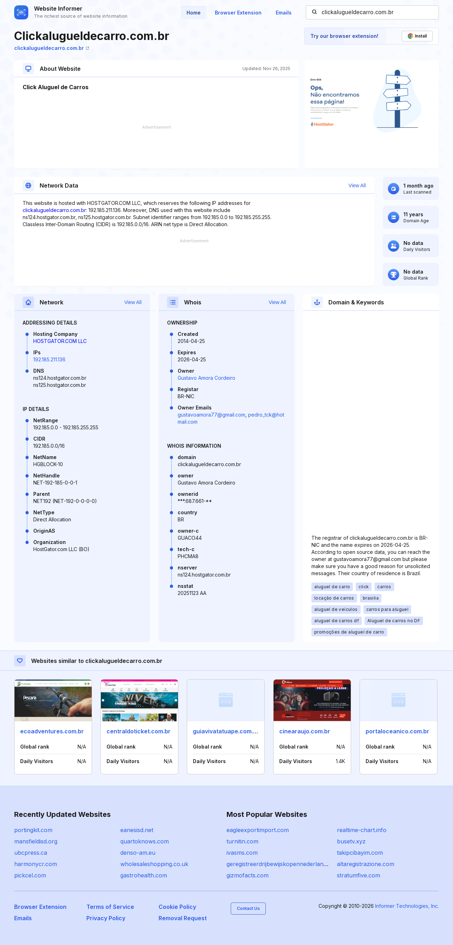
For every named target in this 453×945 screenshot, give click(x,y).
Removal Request (183, 918)
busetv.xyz (351, 841)
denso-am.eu (137, 852)
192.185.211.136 (49, 359)
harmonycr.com (35, 863)
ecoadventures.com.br (52, 731)
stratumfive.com (358, 875)
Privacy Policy (105, 918)
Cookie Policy (177, 906)
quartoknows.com (144, 841)
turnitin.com (242, 841)
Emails (284, 13)
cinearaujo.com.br (304, 731)
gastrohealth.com (143, 875)
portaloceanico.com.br (397, 731)
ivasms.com (242, 852)
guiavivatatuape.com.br (226, 731)
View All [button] (357, 185)
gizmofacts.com (247, 875)
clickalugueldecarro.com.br (51, 48)
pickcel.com (30, 875)
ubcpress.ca (30, 852)
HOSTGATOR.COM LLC (60, 341)
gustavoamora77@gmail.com (211, 415)
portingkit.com (33, 830)
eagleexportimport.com (257, 830)
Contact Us (248, 908)
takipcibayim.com (360, 852)
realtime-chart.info (361, 830)
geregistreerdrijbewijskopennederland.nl (279, 863)
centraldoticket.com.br (139, 731)
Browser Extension (238, 13)
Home (194, 13)
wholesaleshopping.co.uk (154, 863)
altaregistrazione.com (365, 863)
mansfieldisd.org (35, 841)
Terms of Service (110, 906)
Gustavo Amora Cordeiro (206, 378)
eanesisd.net (136, 830)
